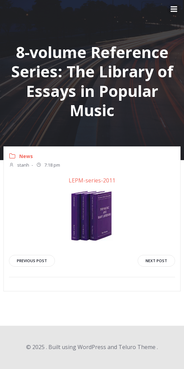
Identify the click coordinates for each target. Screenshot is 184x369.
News (26, 156)
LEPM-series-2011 (92, 180)
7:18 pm (48, 165)
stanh (19, 165)
